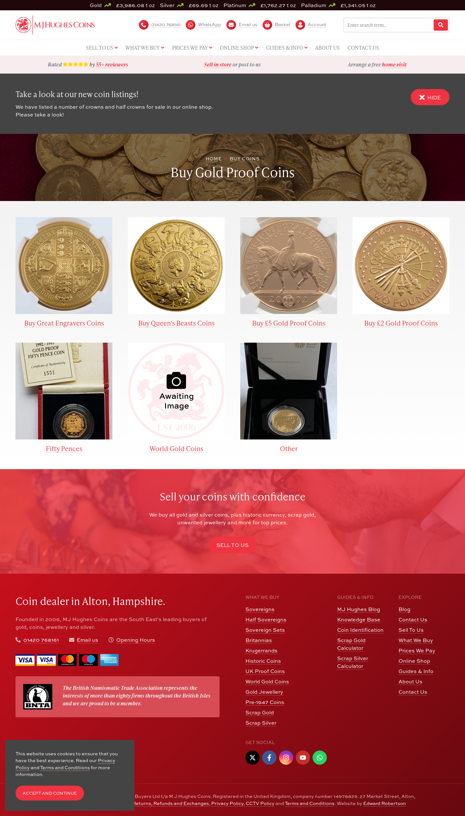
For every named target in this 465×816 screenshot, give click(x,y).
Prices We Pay (416, 650)
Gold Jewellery (264, 691)
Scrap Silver (260, 722)
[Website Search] (441, 25)
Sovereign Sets (265, 629)
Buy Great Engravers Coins (64, 322)
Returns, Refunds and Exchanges (170, 803)
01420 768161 (41, 639)
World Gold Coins (176, 448)
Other (289, 448)
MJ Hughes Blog (358, 609)
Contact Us (412, 619)
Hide (430, 97)
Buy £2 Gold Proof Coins (401, 322)
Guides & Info (415, 671)
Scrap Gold (259, 712)
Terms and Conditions (310, 803)
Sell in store (218, 64)
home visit (394, 64)
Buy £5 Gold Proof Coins (289, 322)
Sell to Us (232, 545)
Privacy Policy (227, 803)
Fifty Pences (64, 448)
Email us (87, 639)
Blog (404, 609)
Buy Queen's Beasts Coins (176, 322)
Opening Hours (135, 639)
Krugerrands (261, 650)
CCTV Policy (260, 803)
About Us (410, 681)
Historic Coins (263, 660)
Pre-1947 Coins (264, 702)
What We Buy (415, 640)
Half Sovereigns (265, 619)
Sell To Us (411, 629)
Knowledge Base (358, 619)
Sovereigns (259, 609)
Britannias (258, 640)
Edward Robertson (384, 803)
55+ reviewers (112, 64)
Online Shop (414, 660)
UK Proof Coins (265, 671)
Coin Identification (360, 629)
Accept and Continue (50, 793)
